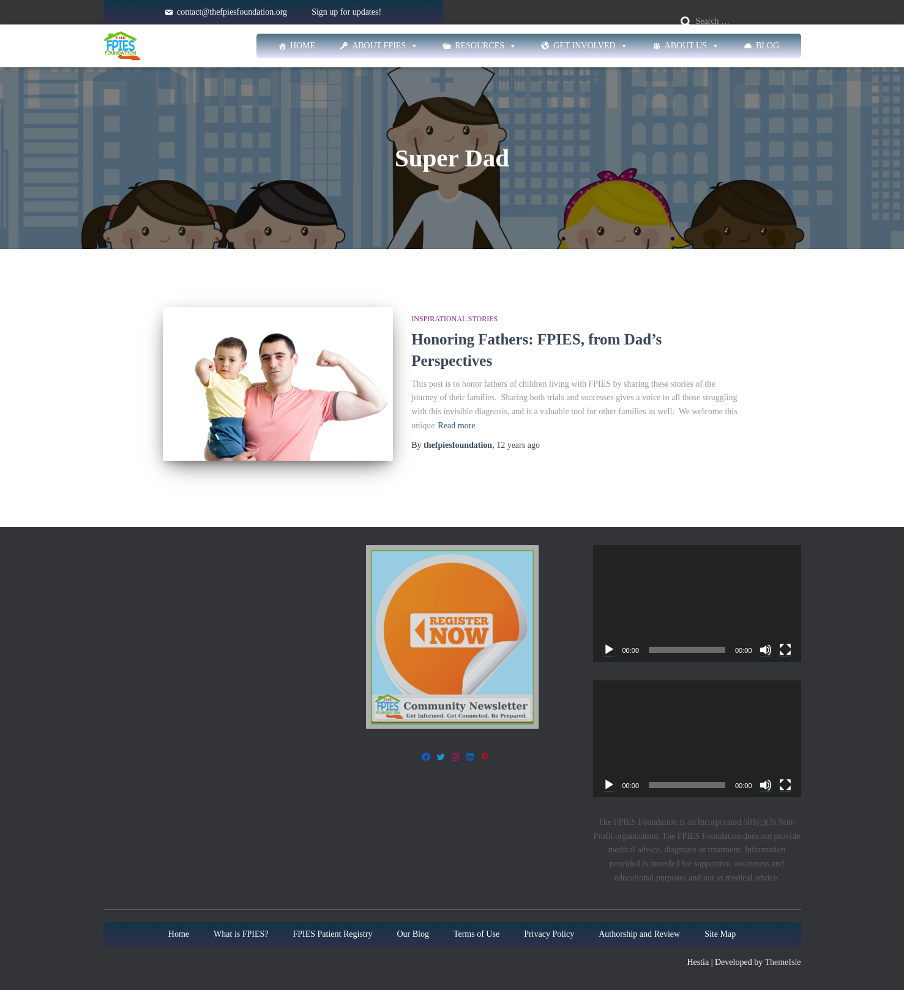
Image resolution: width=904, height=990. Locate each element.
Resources (486, 46)
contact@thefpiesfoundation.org (232, 12)
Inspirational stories (454, 318)
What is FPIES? (241, 934)
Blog (767, 45)
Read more (456, 425)
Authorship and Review (639, 934)
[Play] (609, 650)
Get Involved (590, 46)
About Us (692, 46)
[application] (697, 603)
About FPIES (385, 46)
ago (518, 445)
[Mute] (766, 650)
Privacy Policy (549, 934)
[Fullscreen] (785, 650)
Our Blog (413, 934)
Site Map (720, 934)
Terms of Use (476, 934)
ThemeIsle (782, 962)
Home (302, 45)
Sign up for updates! (346, 12)
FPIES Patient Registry (333, 934)
